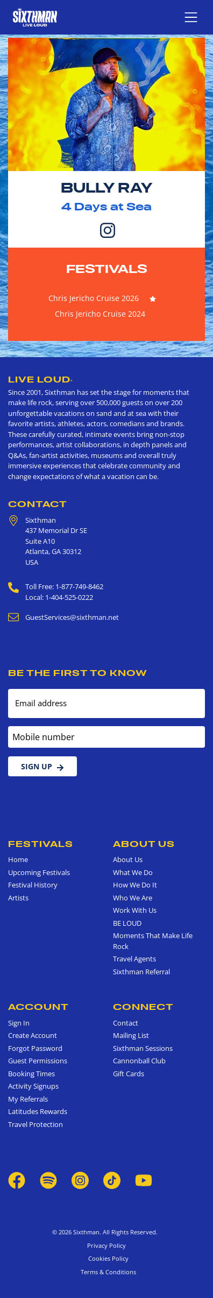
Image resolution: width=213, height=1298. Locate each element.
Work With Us (135, 910)
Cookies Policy (107, 1258)
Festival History (33, 885)
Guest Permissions (37, 1060)
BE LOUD (127, 923)
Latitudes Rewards (37, 1111)
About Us (144, 843)
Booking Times (31, 1073)
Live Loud (40, 379)
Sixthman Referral (141, 971)
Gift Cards (128, 1073)
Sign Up (42, 766)
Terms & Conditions (106, 1272)
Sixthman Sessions (143, 1048)
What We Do (133, 872)
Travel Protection (35, 1124)
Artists (18, 898)
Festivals (106, 268)
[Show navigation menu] (191, 17)
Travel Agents (134, 959)
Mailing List (131, 1035)
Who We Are (132, 898)
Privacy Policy (106, 1245)
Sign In (19, 1023)
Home (18, 859)
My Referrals (28, 1099)
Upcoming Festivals (39, 872)
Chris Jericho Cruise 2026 (93, 298)
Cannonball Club (139, 1060)
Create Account (32, 1035)
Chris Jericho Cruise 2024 (100, 314)
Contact (37, 503)
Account (38, 1006)
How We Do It (135, 885)
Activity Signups (33, 1086)
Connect (143, 1006)
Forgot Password (35, 1048)
